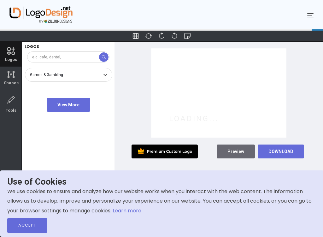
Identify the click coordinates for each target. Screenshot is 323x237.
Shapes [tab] (11, 78)
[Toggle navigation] (310, 15)
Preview (235, 151)
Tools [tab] (11, 103)
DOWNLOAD (280, 151)
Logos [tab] (11, 54)
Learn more (127, 210)
